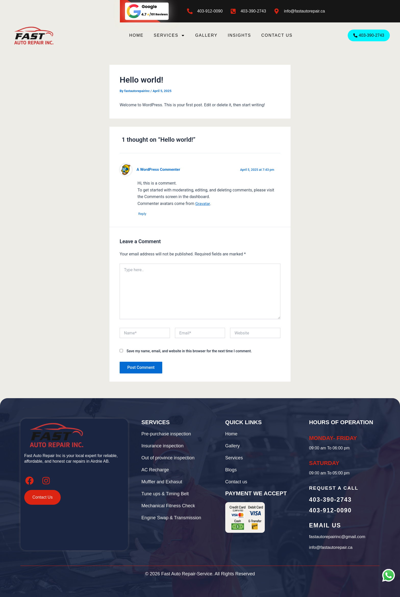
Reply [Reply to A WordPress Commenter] (144, 214)
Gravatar (202, 203)
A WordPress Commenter (159, 169)
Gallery (206, 35)
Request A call (333, 488)
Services (169, 35)
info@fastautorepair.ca (304, 11)
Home (136, 35)
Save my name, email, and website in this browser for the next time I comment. (189, 351)
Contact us (277, 35)
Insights (239, 35)
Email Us (325, 525)
